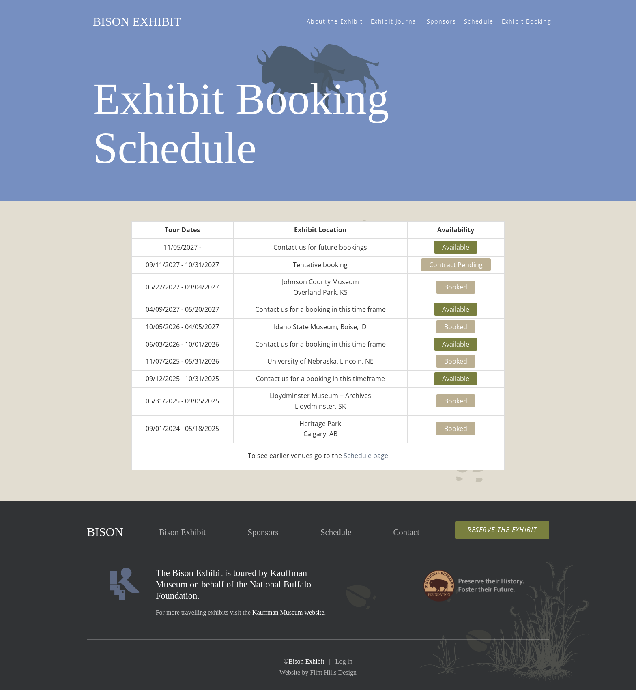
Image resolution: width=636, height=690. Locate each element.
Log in (343, 661)
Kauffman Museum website (288, 612)
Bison (105, 531)
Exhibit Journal (395, 21)
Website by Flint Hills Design (318, 672)
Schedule (478, 21)
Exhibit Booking (527, 21)
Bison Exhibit (137, 21)
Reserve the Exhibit (502, 529)
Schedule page (366, 455)
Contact (406, 532)
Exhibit (182, 532)
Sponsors (441, 21)
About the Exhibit (335, 21)
